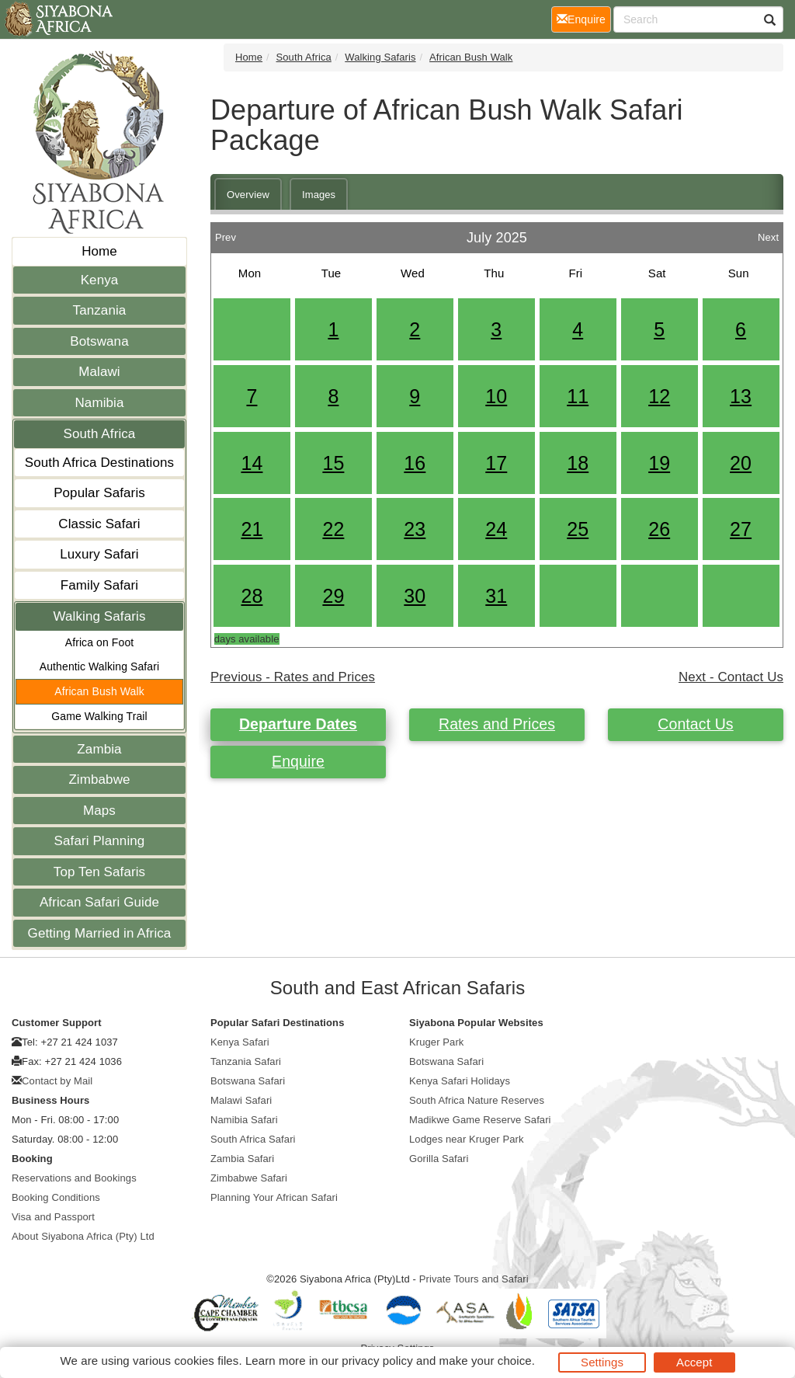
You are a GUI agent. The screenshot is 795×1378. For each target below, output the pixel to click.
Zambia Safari (242, 1158)
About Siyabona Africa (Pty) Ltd (83, 1236)
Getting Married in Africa (100, 933)
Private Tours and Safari (474, 1279)
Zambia (99, 749)
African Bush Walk (99, 691)
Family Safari (100, 585)
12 (659, 396)
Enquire (298, 761)
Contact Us (695, 723)
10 (496, 396)
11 (577, 396)
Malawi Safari (241, 1100)
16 (414, 463)
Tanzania (100, 310)
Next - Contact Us (731, 677)
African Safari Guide (99, 902)
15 (333, 463)
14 (251, 463)
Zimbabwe (99, 779)
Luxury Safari (99, 554)
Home (99, 251)
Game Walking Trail (99, 716)
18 (577, 463)
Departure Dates (298, 723)
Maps (99, 810)
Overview (248, 194)
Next (768, 233)
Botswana (99, 341)
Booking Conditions (56, 1197)
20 (741, 463)
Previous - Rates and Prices (292, 677)
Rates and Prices (497, 723)
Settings (602, 1362)
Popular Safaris (99, 492)
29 (333, 596)
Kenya (100, 280)
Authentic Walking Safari (99, 666)
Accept (694, 1362)
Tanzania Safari (245, 1061)
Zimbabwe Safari (248, 1178)
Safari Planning (99, 840)
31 (496, 596)
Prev (225, 233)
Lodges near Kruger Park (466, 1139)
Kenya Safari (239, 1042)
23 (414, 529)
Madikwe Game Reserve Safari (480, 1120)
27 (741, 529)
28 (251, 596)
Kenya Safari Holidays (459, 1081)
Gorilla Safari (439, 1158)
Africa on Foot (99, 642)
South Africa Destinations (99, 462)
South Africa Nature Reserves (476, 1100)
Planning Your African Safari (274, 1197)
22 (333, 529)
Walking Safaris (100, 616)
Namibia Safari (244, 1120)
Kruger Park (436, 1042)
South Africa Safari (253, 1139)
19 (659, 463)
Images (318, 194)
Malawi (99, 371)
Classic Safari (99, 524)
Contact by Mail (57, 1081)
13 (741, 396)
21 (251, 529)
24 (496, 529)
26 (659, 529)
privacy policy (377, 1360)
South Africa (100, 433)
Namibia (99, 402)
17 (496, 463)
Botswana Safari (247, 1081)
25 (577, 529)
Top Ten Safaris (99, 872)
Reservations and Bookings (74, 1178)
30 (414, 596)
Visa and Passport (53, 1217)
